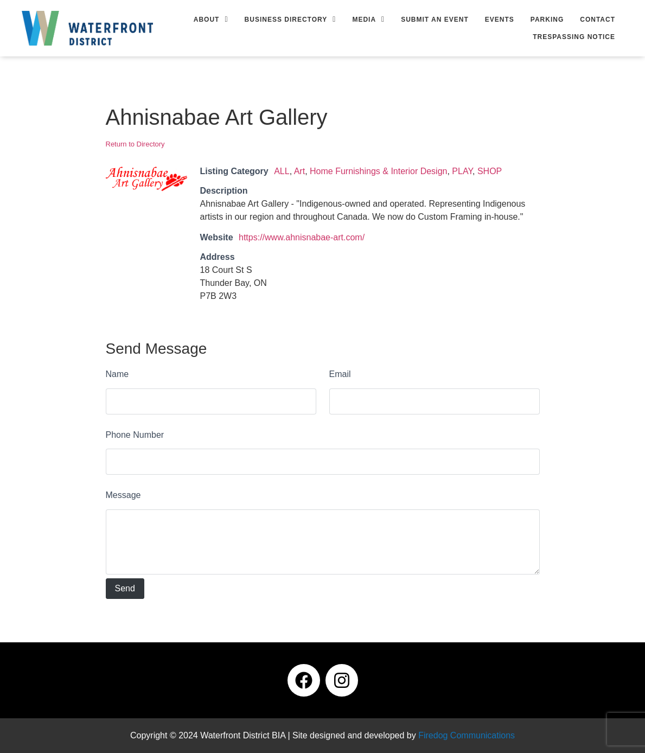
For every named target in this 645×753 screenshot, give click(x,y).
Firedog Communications (466, 735)
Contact (597, 19)
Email (340, 374)
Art (299, 171)
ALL (281, 171)
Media (368, 19)
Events (499, 19)
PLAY (462, 171)
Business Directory (290, 19)
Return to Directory (135, 144)
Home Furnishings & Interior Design (378, 171)
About (211, 19)
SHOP (489, 171)
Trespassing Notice (574, 37)
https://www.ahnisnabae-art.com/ (302, 237)
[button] (211, 19)
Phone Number (135, 434)
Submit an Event (435, 19)
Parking (547, 19)
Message (123, 495)
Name (117, 374)
